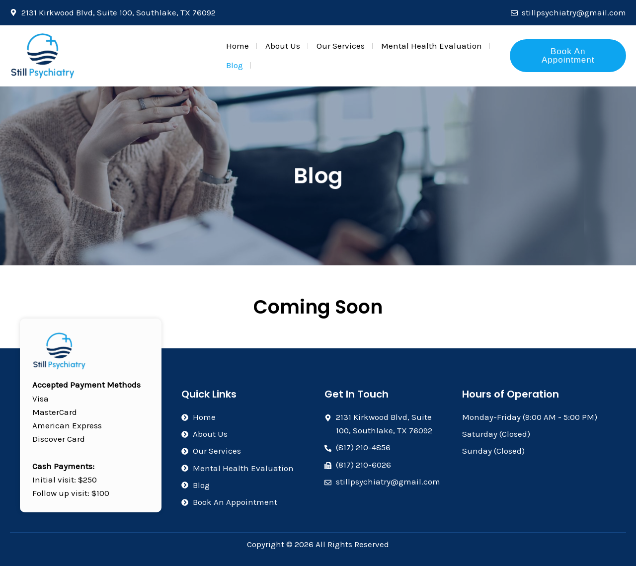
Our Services (341, 46)
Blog (234, 65)
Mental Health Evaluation (431, 46)
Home (237, 46)
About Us (282, 46)
